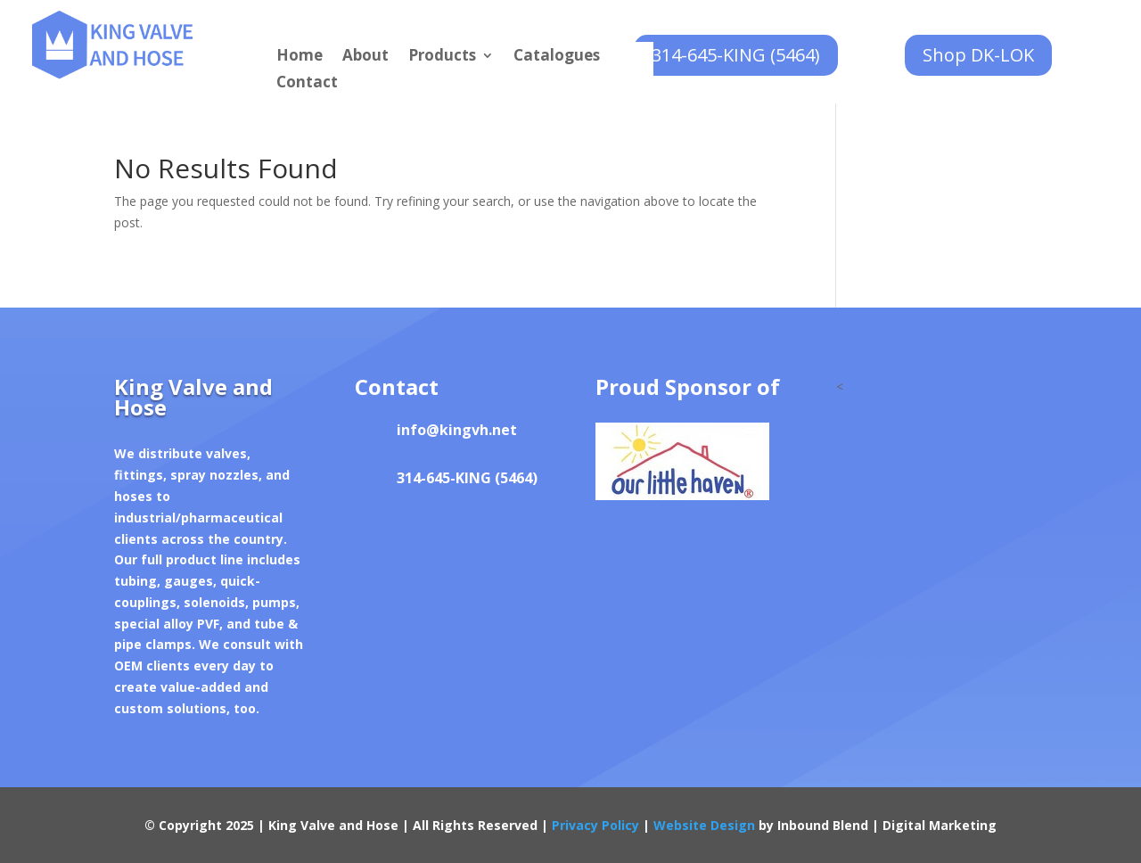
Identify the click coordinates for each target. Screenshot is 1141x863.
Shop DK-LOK (978, 55)
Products (442, 57)
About (365, 57)
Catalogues (556, 57)
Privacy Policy (595, 825)
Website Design (704, 825)
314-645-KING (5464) (736, 55)
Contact (307, 84)
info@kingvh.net (457, 430)
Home (299, 57)
